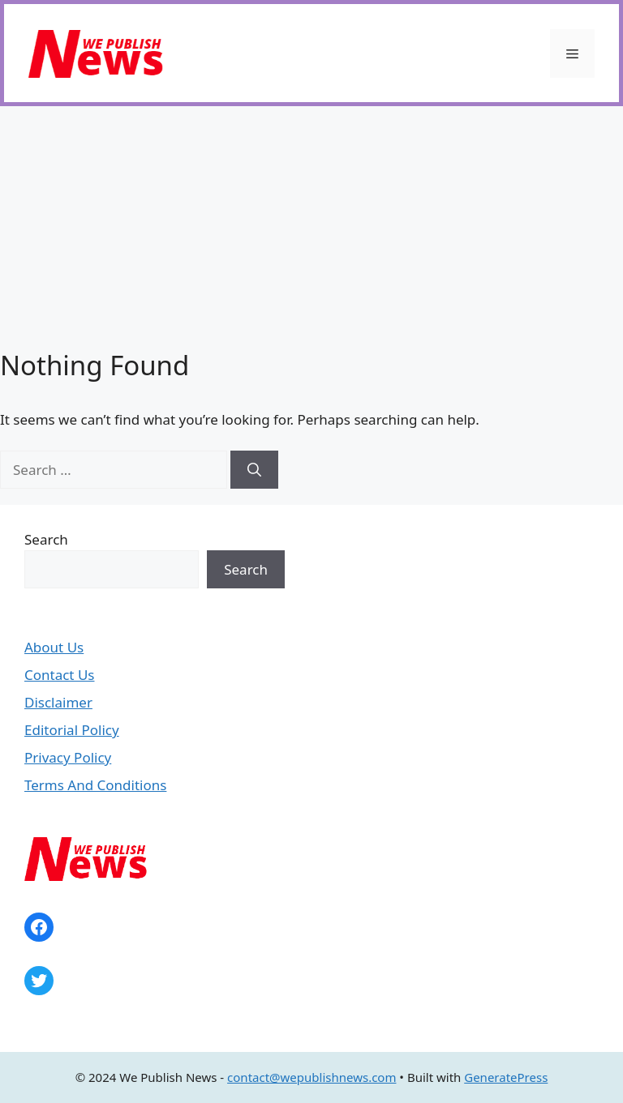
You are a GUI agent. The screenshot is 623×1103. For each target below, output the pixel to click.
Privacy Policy (67, 757)
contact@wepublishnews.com (311, 1077)
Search (46, 539)
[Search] (254, 470)
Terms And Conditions (95, 785)
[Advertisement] (311, 227)
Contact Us (59, 674)
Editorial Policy (71, 729)
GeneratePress (506, 1077)
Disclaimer (58, 702)
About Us (54, 647)
